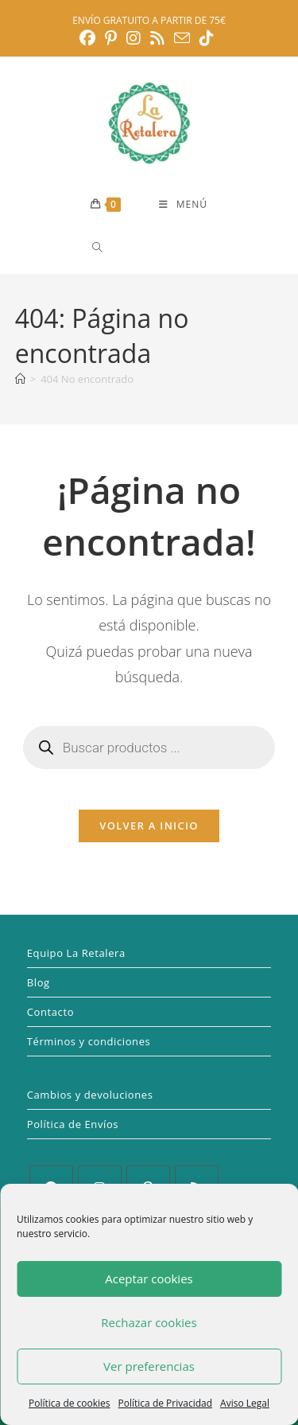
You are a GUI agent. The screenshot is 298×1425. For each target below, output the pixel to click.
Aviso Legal (244, 1403)
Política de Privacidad (165, 1403)
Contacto (50, 1012)
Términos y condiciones (89, 1041)
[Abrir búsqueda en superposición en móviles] (154, 247)
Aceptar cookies (148, 1278)
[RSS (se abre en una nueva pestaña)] (157, 38)
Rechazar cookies (148, 1322)
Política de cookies (69, 1403)
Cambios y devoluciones (90, 1094)
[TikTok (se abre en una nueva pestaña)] (207, 38)
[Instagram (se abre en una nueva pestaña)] (133, 38)
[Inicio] (20, 379)
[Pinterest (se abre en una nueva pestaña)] (111, 38)
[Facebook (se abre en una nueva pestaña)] (89, 38)
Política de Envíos (72, 1124)
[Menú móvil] (183, 205)
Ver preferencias (149, 1366)
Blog (38, 982)
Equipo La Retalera (76, 953)
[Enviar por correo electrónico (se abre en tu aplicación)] (182, 37)
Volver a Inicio (148, 825)
